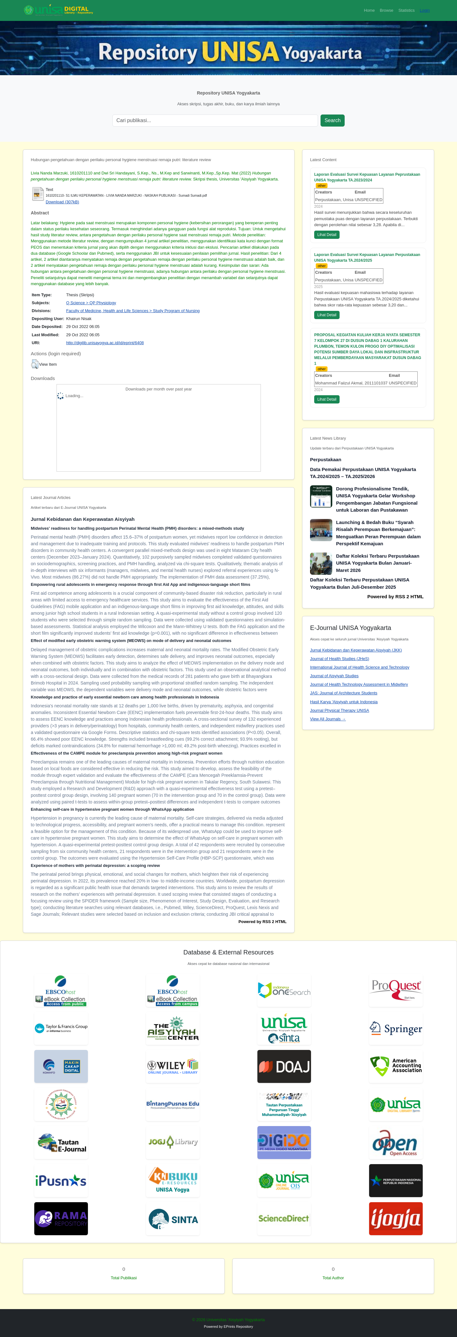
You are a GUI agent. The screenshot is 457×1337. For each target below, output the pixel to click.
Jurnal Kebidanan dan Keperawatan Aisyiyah (83, 519)
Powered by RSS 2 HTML (263, 921)
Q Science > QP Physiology (91, 302)
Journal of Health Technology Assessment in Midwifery (359, 684)
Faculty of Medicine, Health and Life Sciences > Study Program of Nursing (133, 310)
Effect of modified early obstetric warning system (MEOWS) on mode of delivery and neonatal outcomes (131, 640)
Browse (387, 10)
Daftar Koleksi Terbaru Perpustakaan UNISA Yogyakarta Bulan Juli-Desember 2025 (359, 583)
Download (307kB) (62, 202)
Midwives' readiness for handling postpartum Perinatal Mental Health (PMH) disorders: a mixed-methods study (137, 528)
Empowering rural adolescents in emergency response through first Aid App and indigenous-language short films (140, 584)
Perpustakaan (325, 459)
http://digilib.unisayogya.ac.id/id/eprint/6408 (105, 342)
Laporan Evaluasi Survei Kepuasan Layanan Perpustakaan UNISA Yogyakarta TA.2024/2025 (367, 257)
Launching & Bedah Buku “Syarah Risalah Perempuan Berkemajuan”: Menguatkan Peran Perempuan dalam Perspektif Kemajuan (378, 533)
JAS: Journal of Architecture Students (343, 693)
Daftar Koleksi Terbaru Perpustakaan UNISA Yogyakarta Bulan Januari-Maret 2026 (377, 563)
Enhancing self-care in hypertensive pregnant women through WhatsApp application (112, 809)
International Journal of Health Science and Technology (359, 667)
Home (369, 10)
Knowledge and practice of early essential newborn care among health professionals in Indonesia (125, 697)
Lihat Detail (326, 235)
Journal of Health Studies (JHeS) (339, 658)
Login (425, 10)
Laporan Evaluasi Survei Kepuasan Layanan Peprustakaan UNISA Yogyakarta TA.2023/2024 (367, 177)
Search (333, 120)
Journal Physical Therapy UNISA (339, 710)
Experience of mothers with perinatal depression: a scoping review (95, 865)
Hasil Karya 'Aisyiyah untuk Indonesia (344, 701)
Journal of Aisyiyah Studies (334, 675)
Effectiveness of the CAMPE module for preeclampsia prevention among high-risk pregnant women (126, 753)
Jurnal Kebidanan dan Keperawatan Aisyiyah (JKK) (356, 650)
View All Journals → (328, 719)
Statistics (406, 10)
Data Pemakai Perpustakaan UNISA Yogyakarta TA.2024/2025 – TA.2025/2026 (363, 473)
